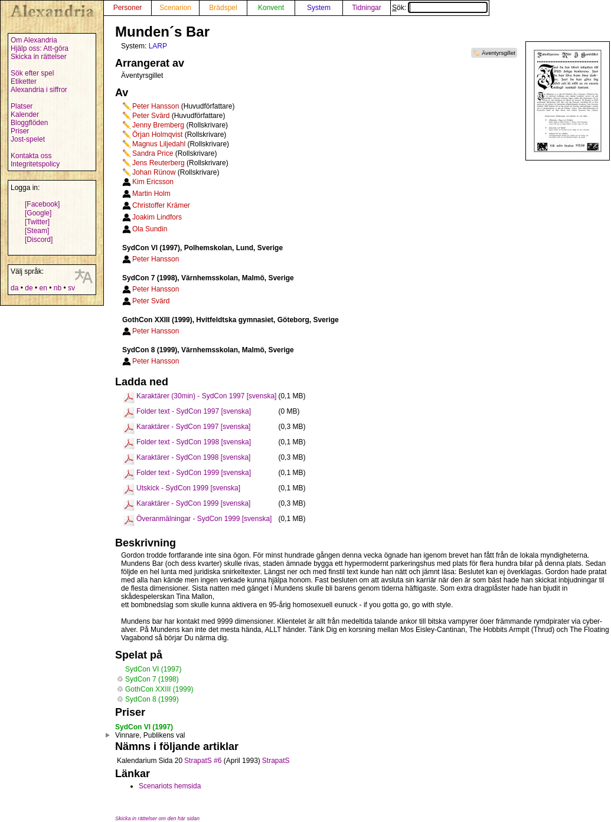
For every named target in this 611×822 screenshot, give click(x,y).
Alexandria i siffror (39, 90)
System (319, 8)
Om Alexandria (34, 40)
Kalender (25, 114)
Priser (20, 131)
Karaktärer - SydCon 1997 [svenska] (193, 427)
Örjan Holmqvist (157, 134)
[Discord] (39, 239)
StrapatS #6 (202, 760)
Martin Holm (151, 193)
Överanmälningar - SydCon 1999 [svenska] (204, 519)
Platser (21, 106)
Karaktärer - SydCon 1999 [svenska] (193, 503)
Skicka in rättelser (39, 57)
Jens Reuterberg (158, 163)
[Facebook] (42, 204)
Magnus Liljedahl (158, 144)
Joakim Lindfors (157, 217)
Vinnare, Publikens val (150, 735)
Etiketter (24, 81)
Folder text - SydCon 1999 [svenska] (193, 473)
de (28, 288)
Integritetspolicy (35, 164)
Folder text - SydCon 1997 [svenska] (193, 411)
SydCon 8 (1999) (152, 699)
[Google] (38, 213)
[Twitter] (37, 222)
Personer (127, 8)
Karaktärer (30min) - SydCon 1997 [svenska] (206, 396)
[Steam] (37, 231)
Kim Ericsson (153, 182)
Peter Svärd (150, 116)
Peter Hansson (155, 106)
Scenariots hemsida (170, 786)
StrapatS (276, 760)
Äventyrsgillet (498, 53)
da (14, 288)
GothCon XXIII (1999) (159, 689)
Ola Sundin (149, 229)
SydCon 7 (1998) (152, 679)
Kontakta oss (31, 156)
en (43, 288)
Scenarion (175, 8)
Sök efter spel (32, 73)
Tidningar (366, 8)
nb (57, 288)
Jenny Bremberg (158, 125)
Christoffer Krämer (161, 205)
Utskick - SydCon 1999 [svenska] (188, 488)
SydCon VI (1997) (153, 669)
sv (71, 288)
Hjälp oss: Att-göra (39, 48)
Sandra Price (152, 153)
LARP (158, 46)
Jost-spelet (28, 139)
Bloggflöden (29, 123)
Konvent (271, 8)
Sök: (440, 8)
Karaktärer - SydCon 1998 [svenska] (193, 457)
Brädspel (223, 8)
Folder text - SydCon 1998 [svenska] (193, 442)
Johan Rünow (153, 172)
